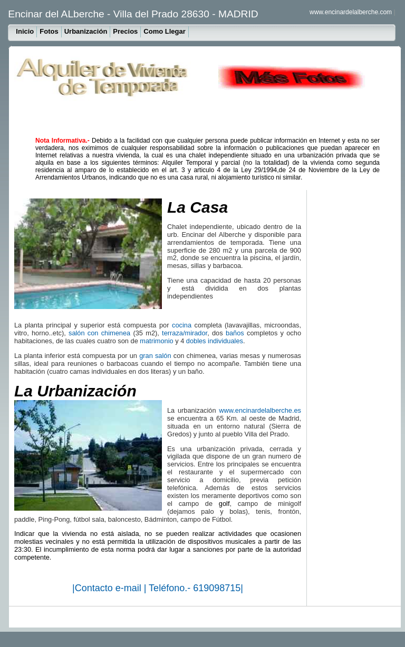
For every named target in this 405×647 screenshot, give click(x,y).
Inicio (25, 31)
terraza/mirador (184, 333)
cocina (181, 325)
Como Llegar (164, 31)
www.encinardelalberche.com (351, 12)
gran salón (155, 356)
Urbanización (86, 31)
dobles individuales (214, 341)
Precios (125, 31)
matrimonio (156, 341)
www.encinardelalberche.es (260, 410)
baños (235, 333)
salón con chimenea (99, 333)
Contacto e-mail (109, 588)
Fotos (49, 31)
